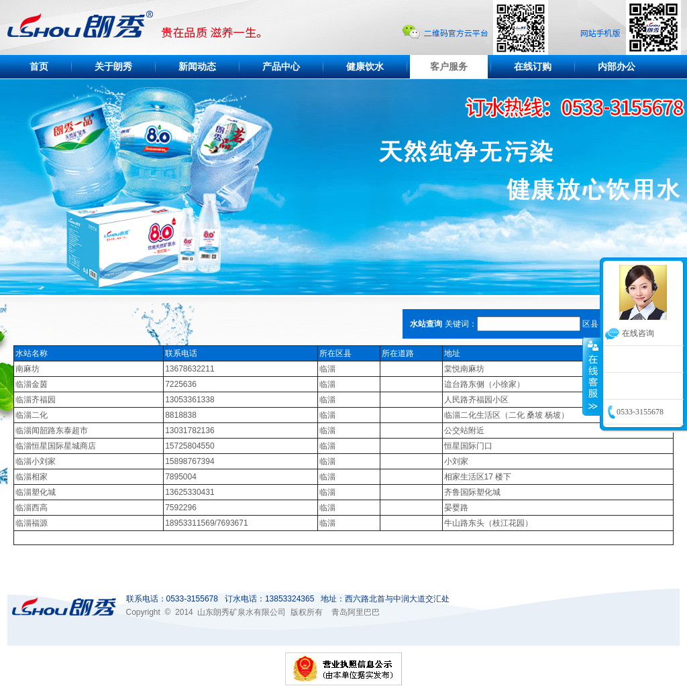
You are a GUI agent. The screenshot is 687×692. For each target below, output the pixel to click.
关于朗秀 (113, 67)
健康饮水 (365, 67)
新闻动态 (197, 67)
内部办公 (616, 67)
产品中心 (281, 67)
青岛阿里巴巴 (355, 612)
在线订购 (532, 67)
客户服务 (449, 67)
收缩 (591, 376)
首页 (39, 67)
